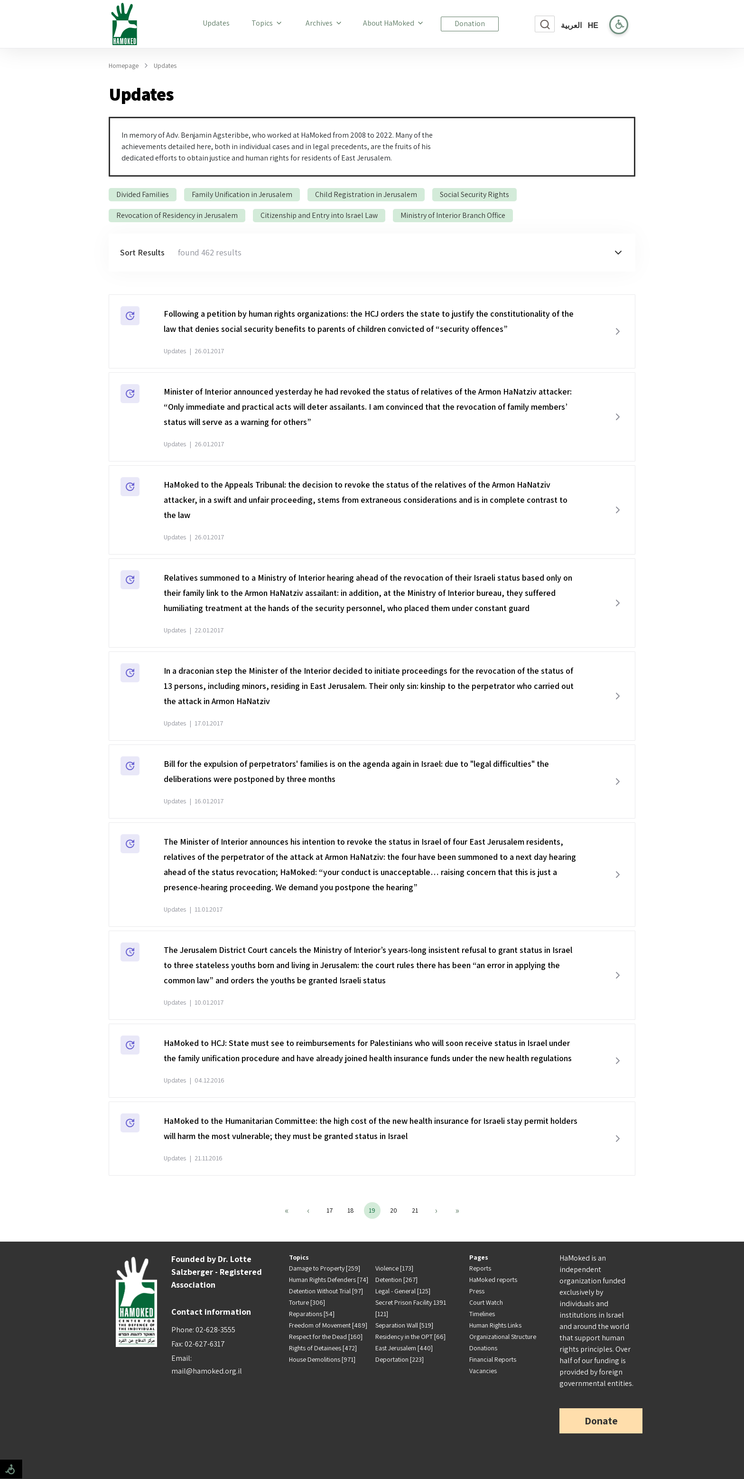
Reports (480, 1268)
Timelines (482, 1313)
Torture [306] (307, 1302)
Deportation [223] (399, 1359)
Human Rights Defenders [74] (328, 1279)
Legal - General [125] (402, 1291)
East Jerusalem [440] (404, 1348)
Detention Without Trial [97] (326, 1291)
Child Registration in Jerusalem (366, 194)
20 (393, 1210)
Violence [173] (394, 1268)
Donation (470, 23)
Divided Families (142, 194)
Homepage (124, 65)
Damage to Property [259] (324, 1268)
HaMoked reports (493, 1279)
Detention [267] (396, 1279)
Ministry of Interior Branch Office (452, 215)
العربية (571, 25)
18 (350, 1210)
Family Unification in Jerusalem (242, 194)
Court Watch (486, 1302)
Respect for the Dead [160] (326, 1336)
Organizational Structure (502, 1336)
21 (415, 1210)
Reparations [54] (312, 1313)
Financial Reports (492, 1359)
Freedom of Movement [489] (328, 1325)
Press (476, 1291)
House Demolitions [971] (322, 1359)
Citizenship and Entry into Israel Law (319, 215)
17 (329, 1210)
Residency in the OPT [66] (410, 1336)
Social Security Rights (474, 194)
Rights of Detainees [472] (323, 1348)
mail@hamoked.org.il (206, 1371)
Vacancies (483, 1370)
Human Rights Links (495, 1325)
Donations (483, 1348)
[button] (372, 253)
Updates (218, 23)
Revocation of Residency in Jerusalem (177, 215)
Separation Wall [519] (404, 1325)
